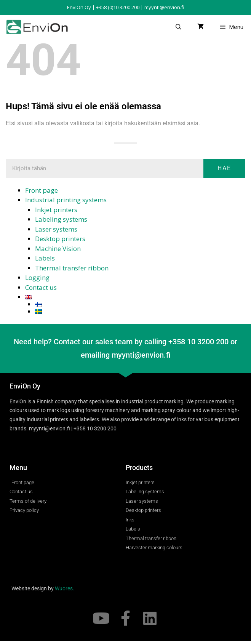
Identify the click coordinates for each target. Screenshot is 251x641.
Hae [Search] (224, 168)
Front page (41, 190)
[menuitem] (135, 297)
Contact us (41, 287)
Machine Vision (58, 248)
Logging (37, 277)
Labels (45, 258)
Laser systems (56, 229)
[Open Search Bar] (178, 26)
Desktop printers (60, 238)
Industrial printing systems (66, 199)
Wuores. (64, 588)
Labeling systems (61, 219)
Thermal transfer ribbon (72, 268)
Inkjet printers (56, 209)
